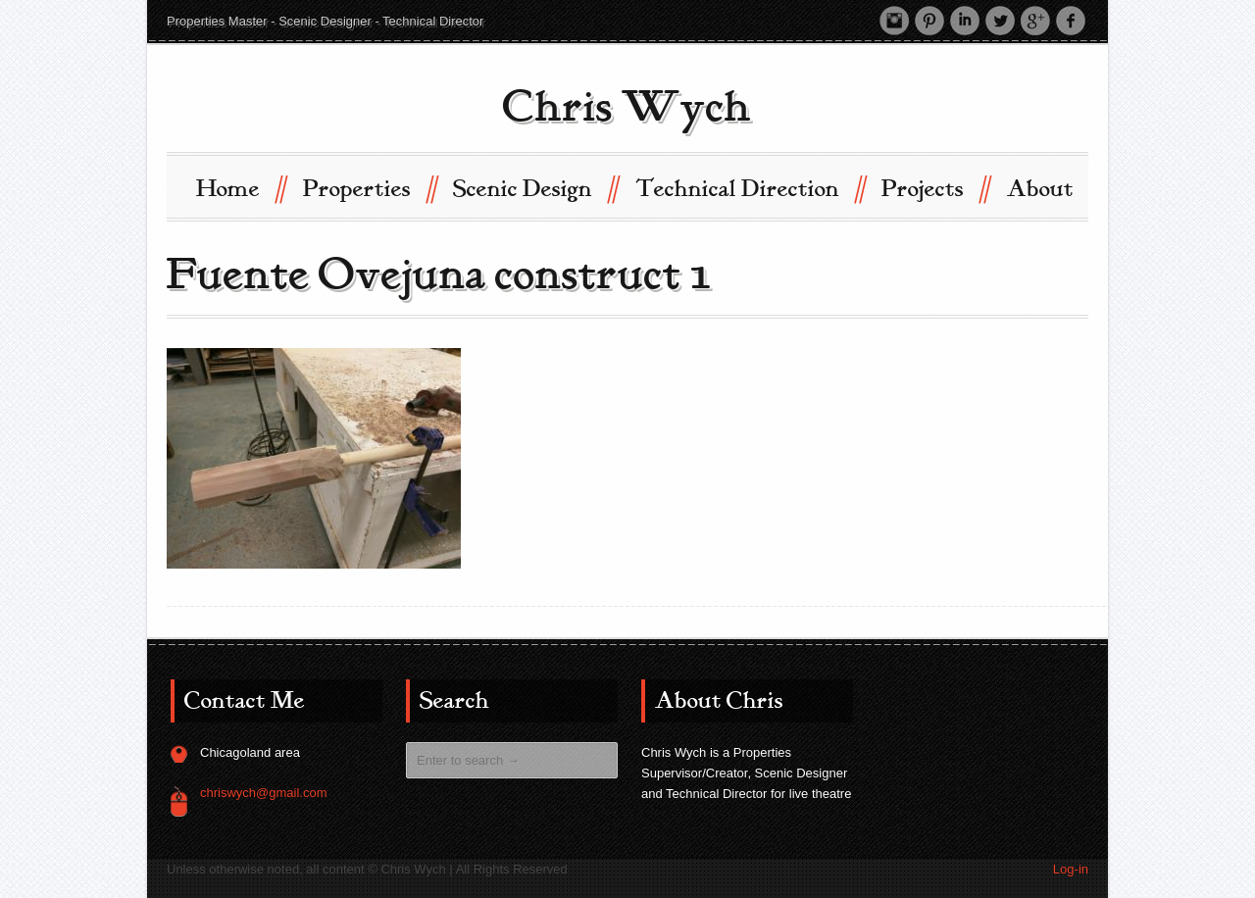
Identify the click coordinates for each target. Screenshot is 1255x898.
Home (240, 188)
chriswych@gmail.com (263, 792)
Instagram (894, 20)
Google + (1035, 20)
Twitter (1000, 20)
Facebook (1070, 20)
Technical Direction (749, 188)
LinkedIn (964, 20)
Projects (934, 188)
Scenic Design (535, 188)
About (1040, 189)
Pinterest (929, 20)
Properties (369, 188)
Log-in (1070, 869)
